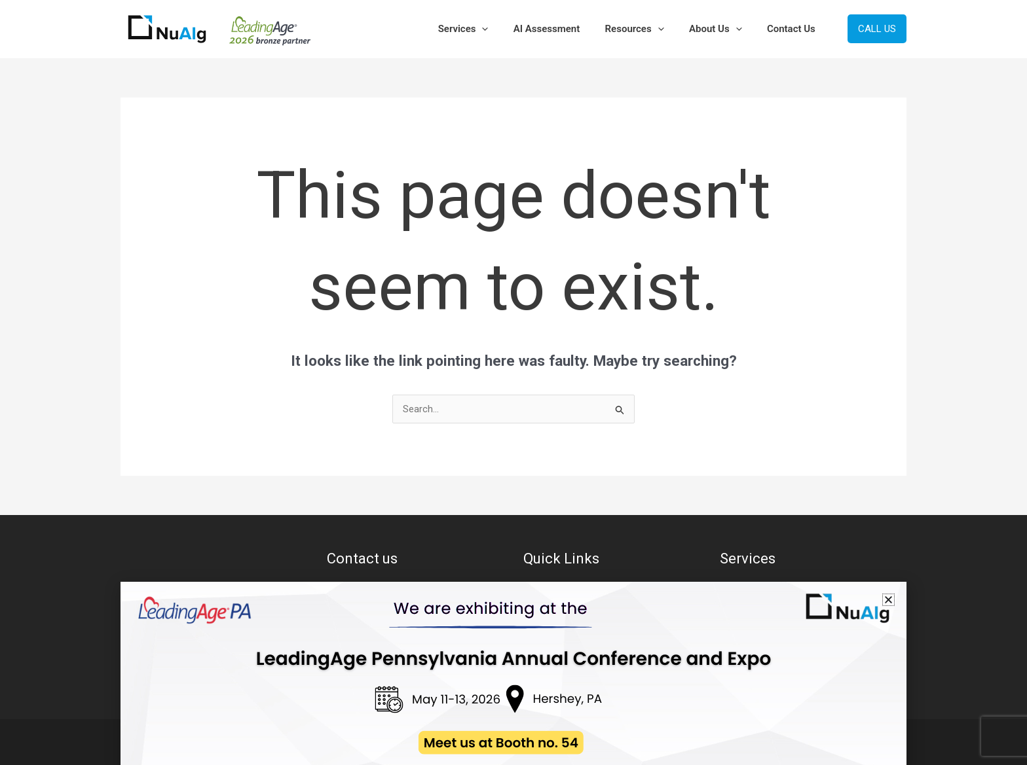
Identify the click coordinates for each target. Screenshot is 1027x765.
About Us (723, 29)
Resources (647, 29)
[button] (506, 29)
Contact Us (794, 29)
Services (487, 29)
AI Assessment (565, 29)
